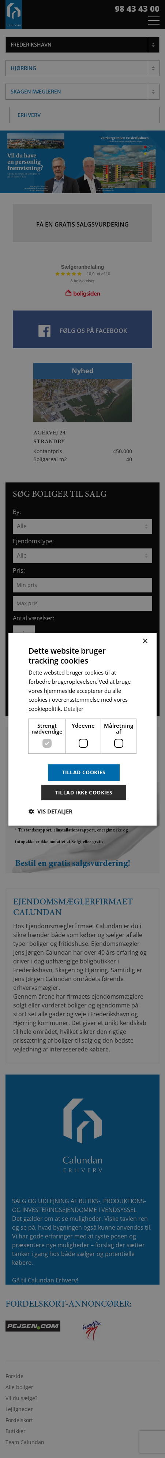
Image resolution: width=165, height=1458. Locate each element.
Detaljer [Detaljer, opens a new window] (73, 708)
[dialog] (82, 729)
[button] (50, 811)
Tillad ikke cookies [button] (84, 792)
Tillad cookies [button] (84, 772)
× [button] (144, 641)
